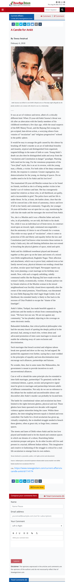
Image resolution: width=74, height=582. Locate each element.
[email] (36, 24)
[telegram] (28, 24)
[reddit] (32, 24)
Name (13, 502)
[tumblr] (40, 24)
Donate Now (37, 487)
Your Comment (18, 521)
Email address (17, 511)
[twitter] (21, 24)
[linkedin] (24, 24)
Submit (16, 551)
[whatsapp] (17, 24)
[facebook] (13, 24)
